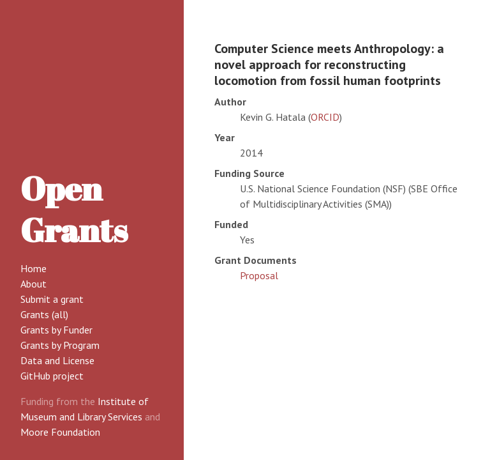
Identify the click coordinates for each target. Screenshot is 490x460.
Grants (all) (44, 314)
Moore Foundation (60, 431)
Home (33, 268)
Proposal (259, 275)
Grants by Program (60, 345)
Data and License (57, 360)
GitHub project (52, 375)
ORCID (325, 117)
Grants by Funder (56, 329)
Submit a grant (52, 299)
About (33, 283)
